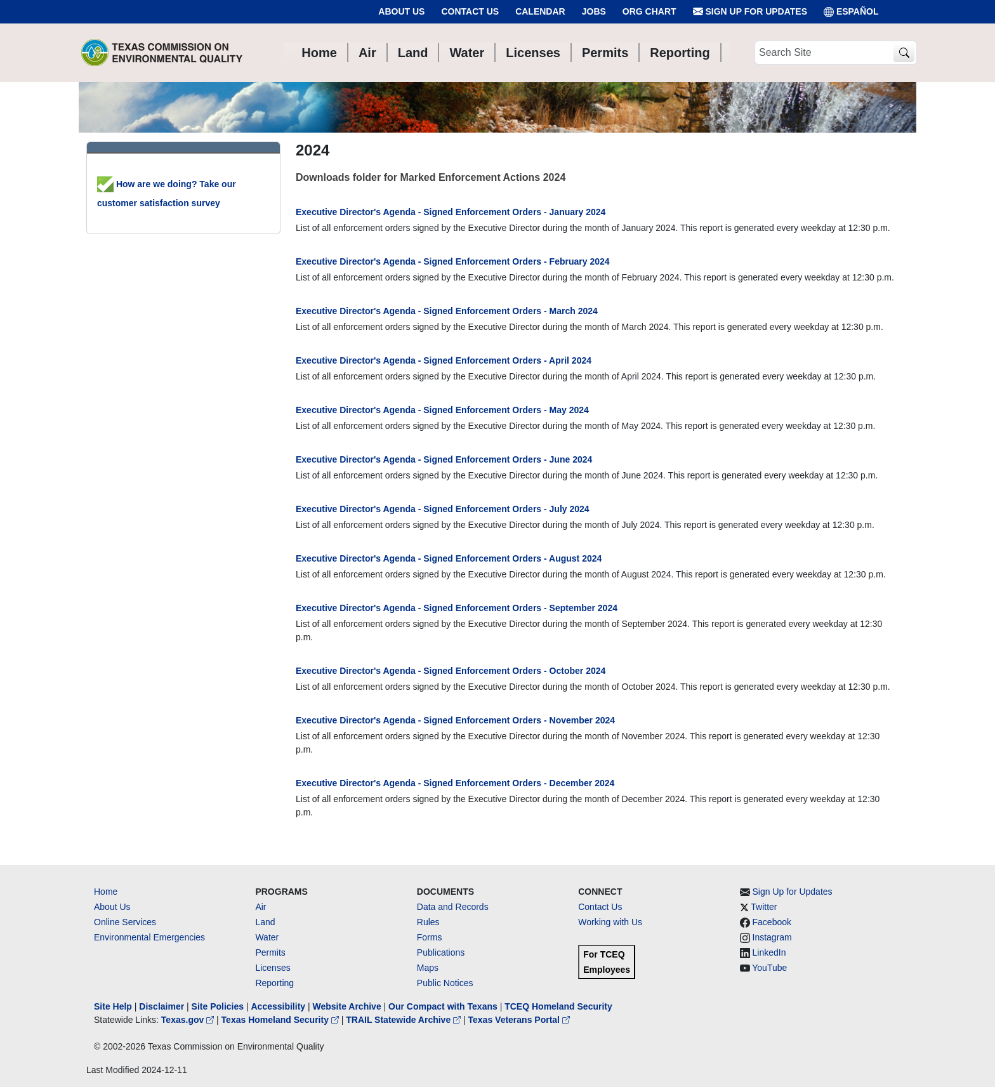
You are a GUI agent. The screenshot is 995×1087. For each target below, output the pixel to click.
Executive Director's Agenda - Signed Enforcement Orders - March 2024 (447, 311)
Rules (428, 922)
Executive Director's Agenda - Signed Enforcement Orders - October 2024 (450, 671)
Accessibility (279, 1006)
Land (265, 922)
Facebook (772, 922)
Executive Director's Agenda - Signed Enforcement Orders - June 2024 (444, 459)
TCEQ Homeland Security (558, 1006)
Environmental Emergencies (149, 937)
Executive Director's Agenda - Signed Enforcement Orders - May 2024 (442, 410)
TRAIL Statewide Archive (404, 1020)
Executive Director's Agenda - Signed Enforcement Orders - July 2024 (443, 509)
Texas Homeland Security (281, 1020)
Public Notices (445, 983)
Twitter (764, 907)
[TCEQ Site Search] (904, 53)
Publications (441, 952)
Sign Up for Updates (750, 11)
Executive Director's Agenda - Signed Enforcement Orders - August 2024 (449, 558)
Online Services (125, 922)
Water (267, 937)
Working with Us (610, 922)
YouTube (769, 968)
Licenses (272, 968)
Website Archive (347, 1006)
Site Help (113, 1006)
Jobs (594, 11)
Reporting (274, 983)
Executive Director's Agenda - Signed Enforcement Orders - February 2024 (453, 261)
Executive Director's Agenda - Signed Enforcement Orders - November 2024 (455, 720)
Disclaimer (161, 1006)
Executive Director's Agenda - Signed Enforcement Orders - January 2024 (450, 212)
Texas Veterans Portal (519, 1020)
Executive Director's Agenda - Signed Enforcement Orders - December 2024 (455, 783)
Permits (270, 952)
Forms (429, 937)
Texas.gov (188, 1020)
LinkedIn (769, 952)
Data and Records (453, 907)
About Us (401, 11)
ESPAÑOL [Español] (851, 11)
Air (260, 907)
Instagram (772, 937)
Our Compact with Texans (443, 1006)
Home (105, 891)
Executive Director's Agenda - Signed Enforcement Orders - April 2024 (443, 360)
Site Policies (218, 1006)
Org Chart (649, 11)
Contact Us (470, 11)
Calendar (540, 11)
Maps (427, 968)
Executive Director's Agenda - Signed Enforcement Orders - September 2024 (456, 608)
